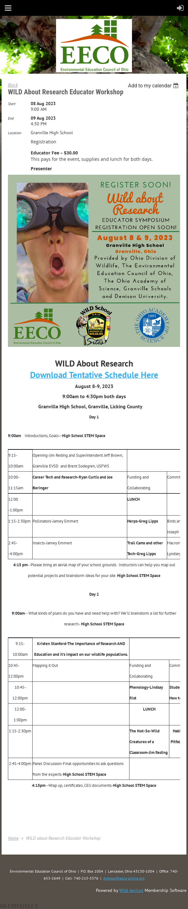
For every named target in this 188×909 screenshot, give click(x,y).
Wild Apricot (131, 890)
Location (14, 132)
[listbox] (154, 86)
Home (13, 838)
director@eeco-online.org (123, 878)
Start (12, 103)
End (11, 118)
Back (13, 85)
